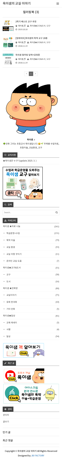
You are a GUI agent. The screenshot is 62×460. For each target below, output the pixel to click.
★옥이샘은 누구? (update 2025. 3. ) (20, 161)
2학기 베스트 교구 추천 (25, 21)
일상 (32, 336)
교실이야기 (32, 295)
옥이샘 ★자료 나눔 (31, 226)
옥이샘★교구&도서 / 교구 (40, 26)
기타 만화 (32, 309)
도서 (32, 281)
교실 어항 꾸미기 (32, 254)
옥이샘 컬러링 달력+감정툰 (27, 55)
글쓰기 (6, 422)
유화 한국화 (32, 302)
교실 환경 (32, 247)
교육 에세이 (32, 322)
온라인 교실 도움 (32, 261)
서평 (32, 329)
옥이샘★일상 (31, 316)
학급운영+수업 (32, 233)
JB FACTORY (37, 456)
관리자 (6, 415)
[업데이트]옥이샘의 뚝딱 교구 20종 (31, 38)
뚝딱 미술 (32, 240)
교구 (32, 274)
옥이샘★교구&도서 (31, 268)
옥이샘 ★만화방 (31, 288)
